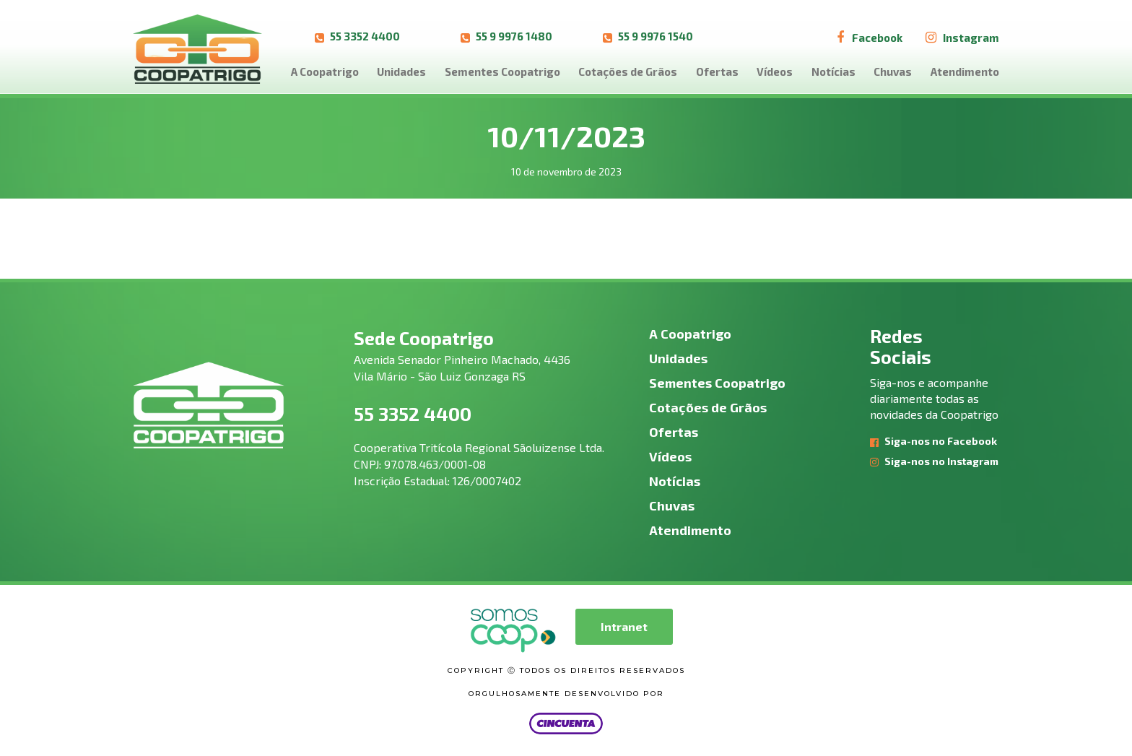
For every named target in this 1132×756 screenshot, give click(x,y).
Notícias (833, 71)
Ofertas (717, 71)
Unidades (401, 71)
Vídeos (775, 71)
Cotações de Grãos (627, 71)
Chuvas (893, 71)
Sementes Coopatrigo (502, 71)
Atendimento (965, 71)
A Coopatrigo (325, 71)
